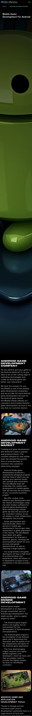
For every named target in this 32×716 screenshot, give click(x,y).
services (4, 6)
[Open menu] (29, 2)
